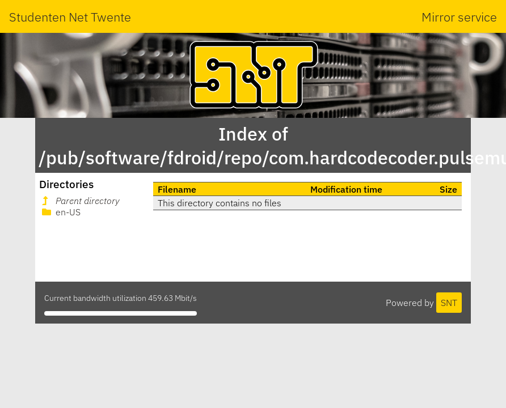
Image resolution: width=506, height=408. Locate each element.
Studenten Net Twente (70, 16)
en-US (60, 212)
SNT (449, 302)
